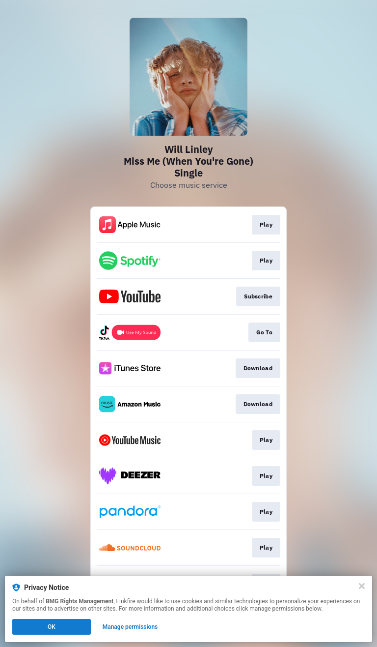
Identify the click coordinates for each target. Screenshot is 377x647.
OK (51, 626)
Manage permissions (130, 626)
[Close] (362, 586)
